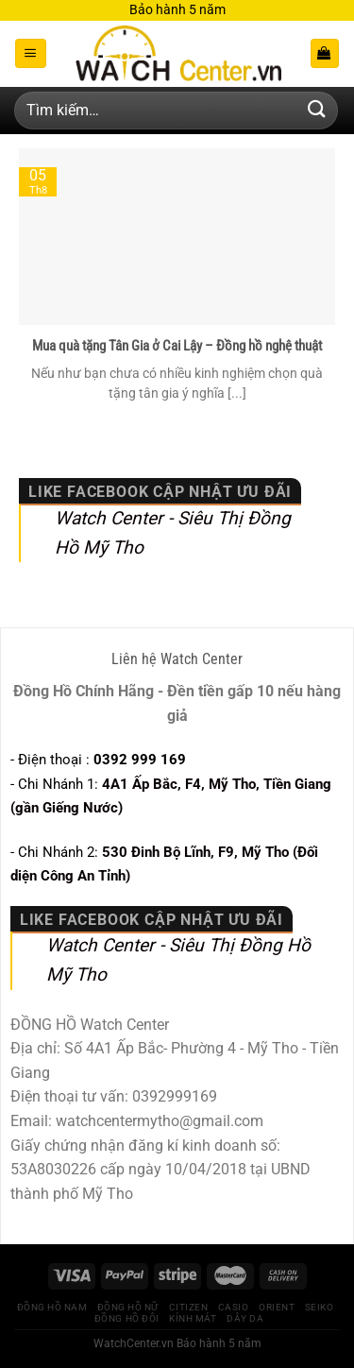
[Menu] (30, 53)
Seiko (319, 1307)
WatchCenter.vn (133, 1343)
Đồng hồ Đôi (127, 1318)
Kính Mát (192, 1318)
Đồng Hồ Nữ (128, 1307)
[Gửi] (317, 110)
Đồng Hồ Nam (52, 1307)
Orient (277, 1307)
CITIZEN (189, 1307)
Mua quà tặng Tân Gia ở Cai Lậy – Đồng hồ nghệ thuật (177, 345)
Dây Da (245, 1318)
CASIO (233, 1307)
